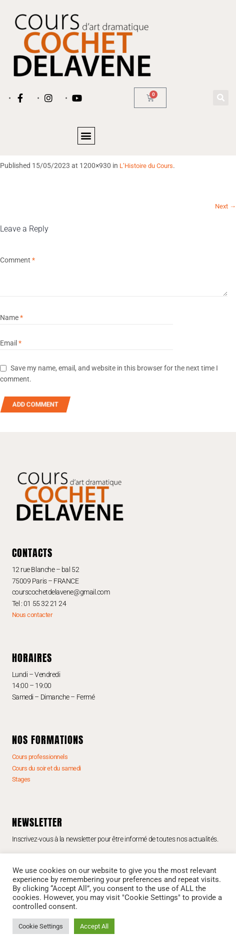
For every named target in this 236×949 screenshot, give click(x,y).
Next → (225, 206)
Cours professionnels (40, 756)
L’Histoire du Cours (146, 166)
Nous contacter (32, 614)
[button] (220, 98)
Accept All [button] (94, 926)
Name (11, 318)
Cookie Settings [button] (40, 926)
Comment (17, 260)
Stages (21, 779)
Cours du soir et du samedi (46, 768)
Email (11, 343)
